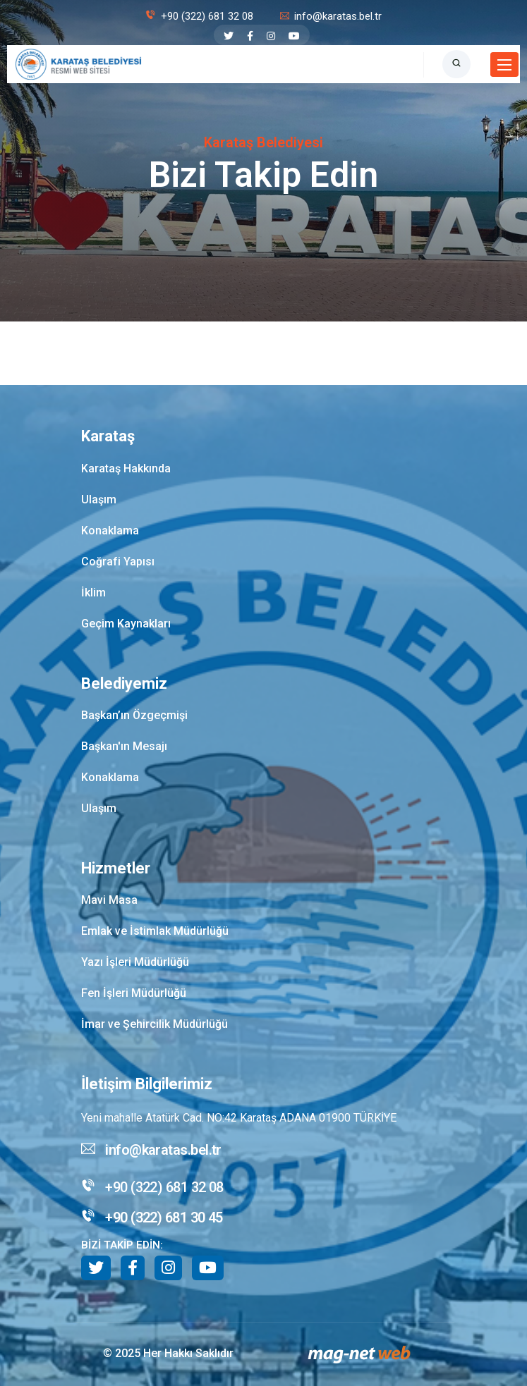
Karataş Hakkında (126, 468)
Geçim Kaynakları (126, 623)
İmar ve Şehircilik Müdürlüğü (154, 1024)
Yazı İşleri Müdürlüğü (135, 962)
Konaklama (110, 530)
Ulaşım (98, 499)
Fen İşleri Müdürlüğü (133, 993)
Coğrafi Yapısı (118, 561)
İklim (93, 592)
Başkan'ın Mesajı (124, 746)
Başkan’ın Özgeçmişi (134, 715)
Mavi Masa (109, 900)
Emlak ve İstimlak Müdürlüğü (155, 931)
